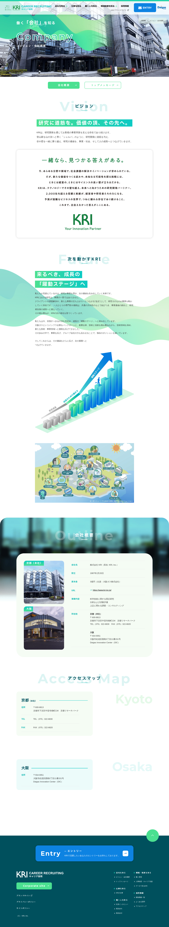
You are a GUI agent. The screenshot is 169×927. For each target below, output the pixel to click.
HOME (143, 21)
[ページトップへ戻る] (152, 835)
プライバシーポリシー (26, 902)
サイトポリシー (23, 908)
